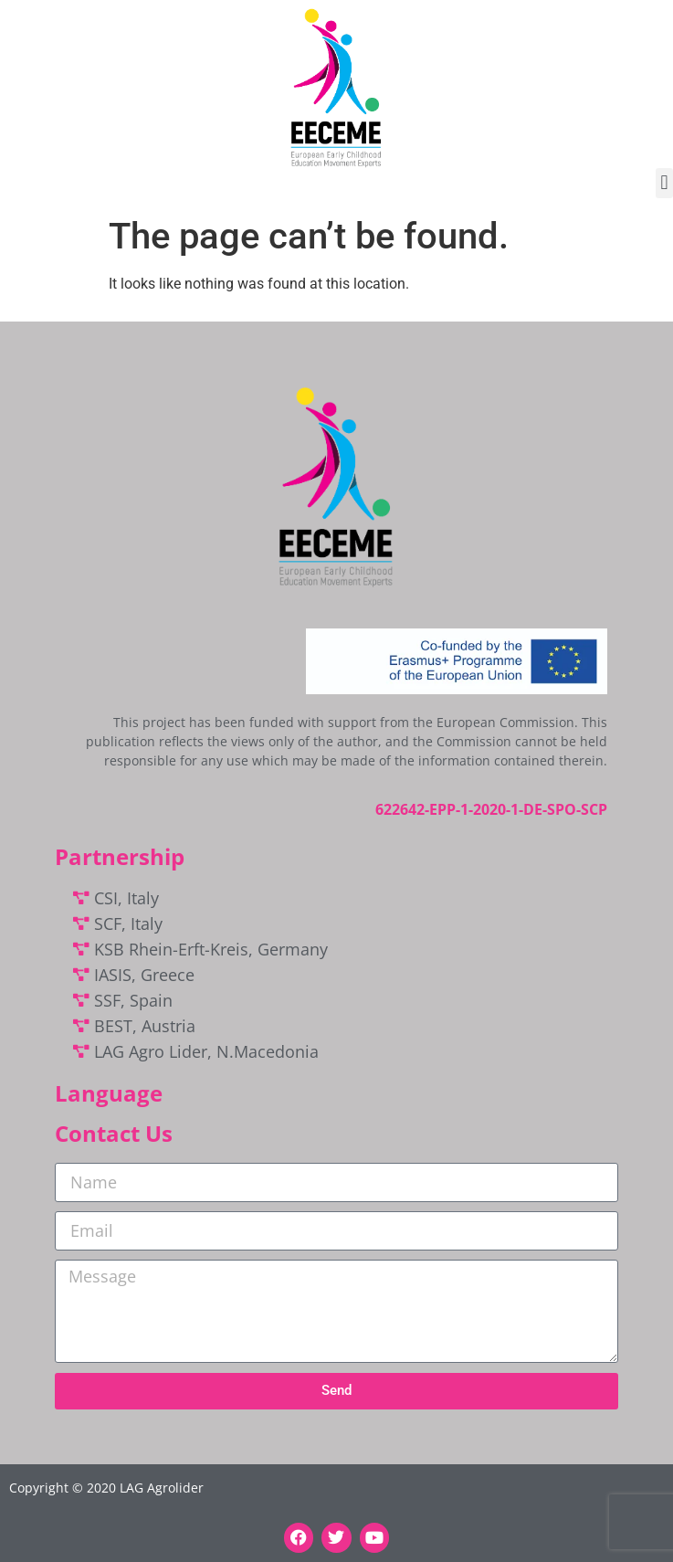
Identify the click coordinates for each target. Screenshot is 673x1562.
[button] (664, 183)
